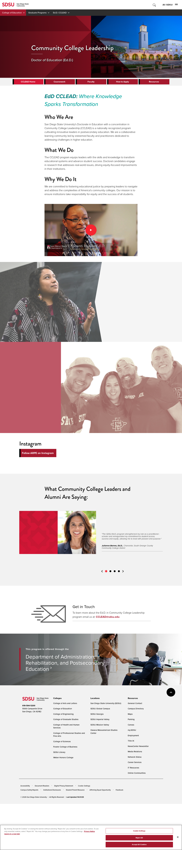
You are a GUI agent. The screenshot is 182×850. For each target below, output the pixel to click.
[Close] (178, 837)
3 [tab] (114, 617)
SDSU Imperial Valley (99, 765)
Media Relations (135, 797)
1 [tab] (106, 617)
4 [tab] (119, 617)
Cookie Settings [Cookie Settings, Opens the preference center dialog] (139, 831)
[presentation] (57, 744)
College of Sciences (62, 787)
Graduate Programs (37, 12)
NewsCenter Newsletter (138, 792)
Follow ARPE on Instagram (38, 453)
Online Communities (137, 819)
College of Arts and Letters (65, 749)
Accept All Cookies (139, 844)
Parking (131, 765)
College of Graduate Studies (65, 765)
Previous (102, 617)
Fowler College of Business (65, 792)
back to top (171, 738)
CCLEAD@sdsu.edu (108, 663)
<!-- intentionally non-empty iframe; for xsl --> (91, 484)
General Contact (135, 749)
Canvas (131, 770)
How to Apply (122, 81)
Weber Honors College (63, 803)
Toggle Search (154, 4)
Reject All (139, 837)
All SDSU (170, 4)
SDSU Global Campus (100, 754)
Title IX (131, 786)
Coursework (59, 81)
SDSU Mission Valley (99, 770)
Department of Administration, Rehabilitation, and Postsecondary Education (65, 709)
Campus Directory (136, 754)
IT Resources (133, 813)
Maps (130, 760)
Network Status (134, 803)
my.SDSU (132, 776)
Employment (133, 781)
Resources (154, 81)
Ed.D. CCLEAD (60, 12)
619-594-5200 (28, 751)
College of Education (12, 12)
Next (123, 617)
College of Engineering (63, 760)
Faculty (91, 81)
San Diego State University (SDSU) (105, 749)
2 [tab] (110, 617)
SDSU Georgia (96, 760)
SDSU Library (59, 798)
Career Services (134, 808)
